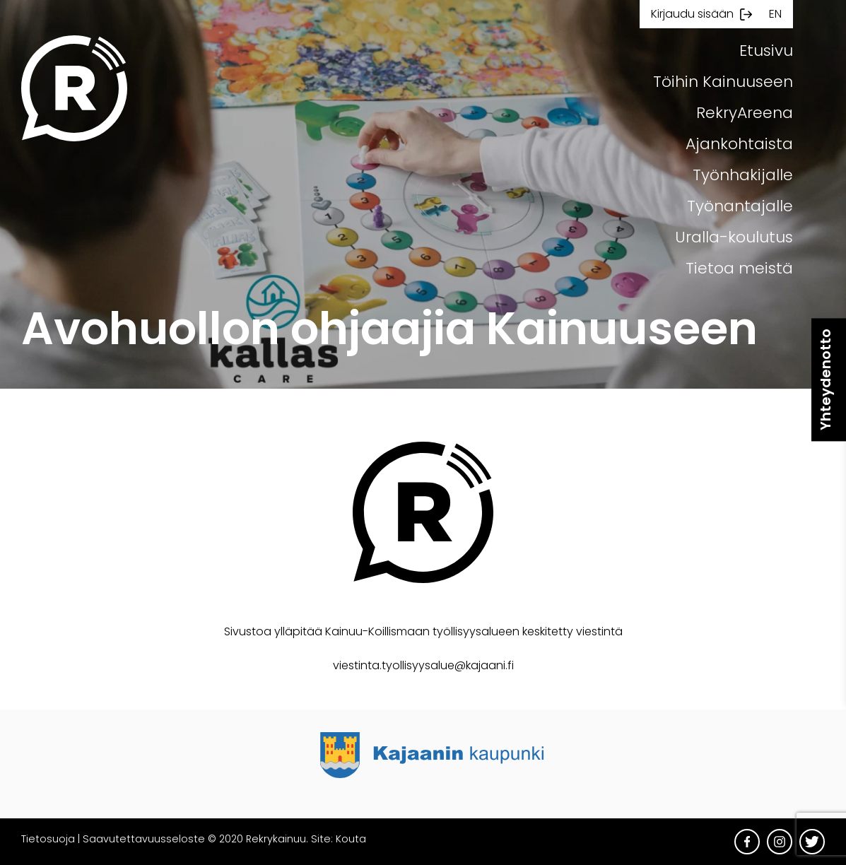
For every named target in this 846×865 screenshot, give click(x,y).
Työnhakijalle (743, 175)
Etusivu (766, 50)
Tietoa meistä (739, 268)
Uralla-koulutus (734, 237)
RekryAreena (744, 113)
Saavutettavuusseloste (144, 839)
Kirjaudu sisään (692, 14)
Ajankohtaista (739, 144)
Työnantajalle (740, 206)
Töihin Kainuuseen (723, 82)
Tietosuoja (48, 839)
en (775, 14)
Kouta (351, 839)
